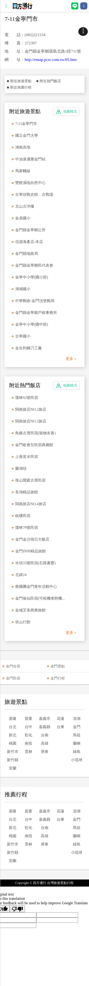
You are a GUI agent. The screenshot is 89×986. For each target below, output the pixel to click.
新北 (12, 735)
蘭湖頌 (21, 468)
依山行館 (22, 622)
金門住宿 (13, 666)
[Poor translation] (17, 908)
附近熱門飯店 (50, 81)
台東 (60, 727)
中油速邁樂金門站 (30, 159)
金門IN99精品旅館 (30, 551)
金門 (76, 727)
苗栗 (28, 719)
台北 (12, 727)
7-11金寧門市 (26, 124)
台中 (28, 727)
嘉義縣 (44, 727)
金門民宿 (13, 678)
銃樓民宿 (22, 516)
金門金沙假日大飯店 (32, 539)
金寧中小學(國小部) (31, 277)
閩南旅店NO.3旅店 (30, 421)
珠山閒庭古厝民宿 (30, 480)
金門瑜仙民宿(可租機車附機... (40, 598)
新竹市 (12, 752)
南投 (28, 743)
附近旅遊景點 (21, 81)
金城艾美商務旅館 (30, 610)
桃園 (12, 743)
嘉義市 (44, 719)
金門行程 (58, 678)
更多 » (71, 359)
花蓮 (60, 719)
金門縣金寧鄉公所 (30, 230)
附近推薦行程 (21, 87)
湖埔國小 (22, 289)
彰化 (28, 735)
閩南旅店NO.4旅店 (30, 504)
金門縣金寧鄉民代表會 (34, 265)
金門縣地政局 (26, 254)
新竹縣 (12, 760)
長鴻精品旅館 (26, 492)
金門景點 (58, 666)
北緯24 (21, 575)
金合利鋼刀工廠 (28, 348)
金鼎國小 (22, 218)
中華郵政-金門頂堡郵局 (34, 301)
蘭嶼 (76, 743)
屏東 (44, 752)
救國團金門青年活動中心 (36, 587)
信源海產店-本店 (29, 242)
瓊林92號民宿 (26, 398)
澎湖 (76, 719)
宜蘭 (12, 768)
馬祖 (76, 735)
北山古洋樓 (24, 206)
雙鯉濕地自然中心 (30, 183)
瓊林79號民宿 (26, 527)
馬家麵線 (22, 171)
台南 (44, 735)
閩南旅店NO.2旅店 (30, 409)
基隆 (12, 719)
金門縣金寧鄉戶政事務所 (36, 313)
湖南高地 (22, 147)
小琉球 (76, 760)
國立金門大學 (26, 135)
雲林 (28, 752)
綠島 (76, 752)
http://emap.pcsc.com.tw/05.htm (51, 59)
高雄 (44, 743)
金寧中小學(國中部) (31, 324)
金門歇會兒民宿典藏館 (34, 445)
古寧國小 (22, 336)
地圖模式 (70, 111)
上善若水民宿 (26, 457)
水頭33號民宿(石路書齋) (35, 563)
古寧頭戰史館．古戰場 (34, 194)
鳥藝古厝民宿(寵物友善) (35, 433)
